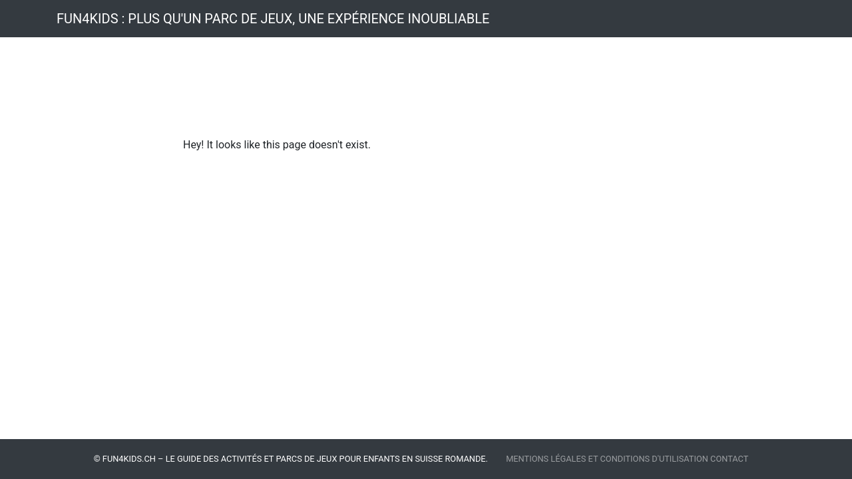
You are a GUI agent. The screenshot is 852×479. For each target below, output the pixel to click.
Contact (729, 459)
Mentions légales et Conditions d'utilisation (608, 459)
